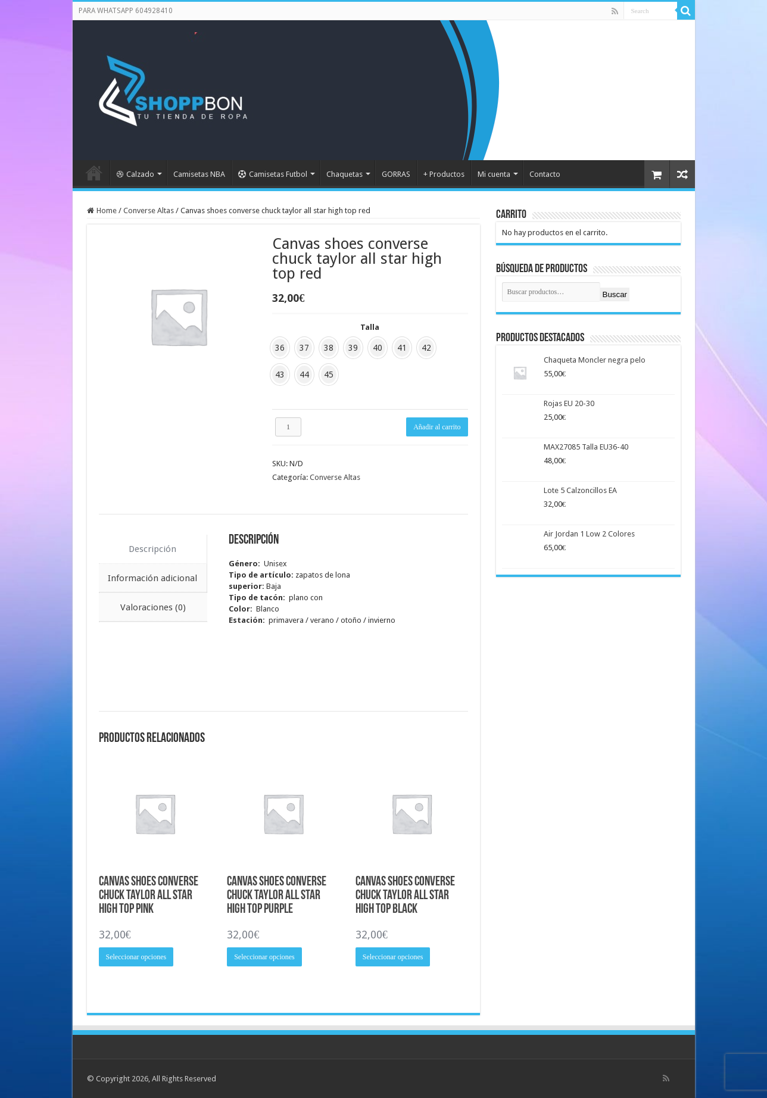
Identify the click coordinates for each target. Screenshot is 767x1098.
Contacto (544, 174)
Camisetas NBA (199, 174)
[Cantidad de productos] (288, 426)
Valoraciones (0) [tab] (153, 607)
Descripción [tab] (152, 549)
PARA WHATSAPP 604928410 (126, 11)
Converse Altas (148, 210)
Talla (369, 327)
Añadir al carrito (436, 427)
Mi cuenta (494, 174)
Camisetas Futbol (272, 174)
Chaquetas (344, 174)
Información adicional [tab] (152, 578)
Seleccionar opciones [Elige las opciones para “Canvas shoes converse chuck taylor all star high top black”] (393, 957)
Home (106, 210)
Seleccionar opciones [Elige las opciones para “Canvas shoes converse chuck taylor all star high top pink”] (136, 957)
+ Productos (443, 174)
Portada (94, 172)
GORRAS (396, 174)
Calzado (135, 174)
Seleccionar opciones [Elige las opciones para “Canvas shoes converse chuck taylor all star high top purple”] (264, 957)
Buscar (615, 294)
